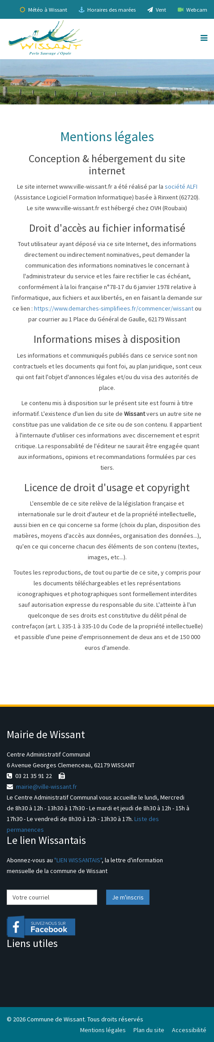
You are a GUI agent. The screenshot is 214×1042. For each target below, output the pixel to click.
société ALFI (181, 186)
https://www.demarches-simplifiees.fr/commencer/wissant (113, 308)
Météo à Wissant (43, 9)
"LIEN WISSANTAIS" (78, 860)
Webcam (192, 9)
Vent (156, 9)
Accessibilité (189, 1030)
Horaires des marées (107, 9)
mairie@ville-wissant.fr (46, 787)
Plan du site (148, 1030)
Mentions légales (103, 1030)
